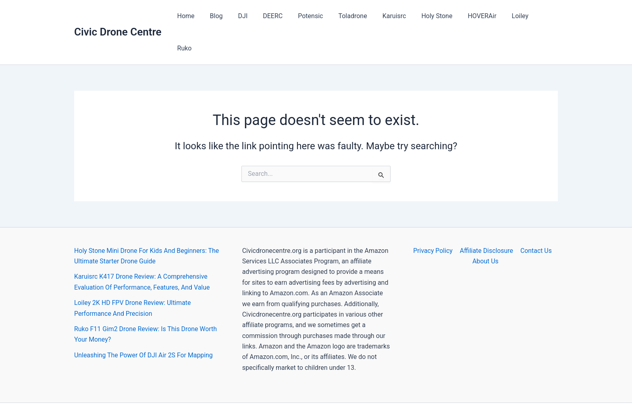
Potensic (318, 16)
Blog (231, 16)
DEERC (283, 16)
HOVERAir (480, 16)
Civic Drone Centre (118, 16)
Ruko (544, 16)
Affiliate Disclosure (486, 218)
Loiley (515, 16)
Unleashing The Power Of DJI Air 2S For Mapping (144, 323)
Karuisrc (397, 16)
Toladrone (357, 16)
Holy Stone (437, 16)
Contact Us (535, 218)
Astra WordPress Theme (388, 390)
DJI (255, 16)
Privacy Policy (433, 218)
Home (203, 16)
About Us (485, 229)
